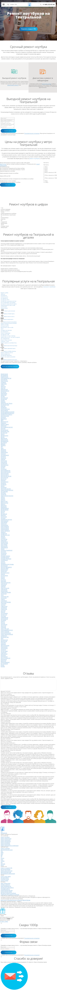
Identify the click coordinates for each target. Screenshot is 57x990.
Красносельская (5, 473)
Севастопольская (5, 588)
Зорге (2, 448)
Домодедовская (4, 441)
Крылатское (3, 479)
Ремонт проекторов (5, 840)
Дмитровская (4, 438)
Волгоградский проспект (7, 427)
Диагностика (3, 164)
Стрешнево (3, 603)
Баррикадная (4, 393)
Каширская (3, 458)
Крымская (3, 480)
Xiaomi (2, 865)
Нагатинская (4, 516)
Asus (2, 854)
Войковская (3, 425)
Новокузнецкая (4, 525)
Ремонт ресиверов (5, 842)
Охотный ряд (4, 539)
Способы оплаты (5, 879)
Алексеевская (4, 379)
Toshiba (2, 861)
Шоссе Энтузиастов (5, 658)
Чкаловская (3, 652)
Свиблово (3, 586)
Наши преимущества (6, 886)
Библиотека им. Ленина (6, 403)
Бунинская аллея (5, 416)
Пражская (3, 563)
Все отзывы (8, 807)
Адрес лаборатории (5, 883)
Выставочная (4, 432)
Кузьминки (3, 483)
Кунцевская (3, 484)
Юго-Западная (4, 663)
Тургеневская (4, 624)
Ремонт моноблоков (6, 841)
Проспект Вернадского (6, 567)
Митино (3, 512)
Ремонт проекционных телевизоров (9, 845)
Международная (5, 508)
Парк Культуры (4, 543)
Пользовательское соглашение (32, 133)
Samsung (3, 863)
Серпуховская (4, 591)
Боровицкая (4, 407)
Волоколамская (4, 430)
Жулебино (3, 445)
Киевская (3, 459)
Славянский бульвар (6, 592)
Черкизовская (4, 647)
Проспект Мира (4, 568)
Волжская (3, 428)
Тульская (3, 623)
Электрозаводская (5, 662)
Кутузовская (3, 487)
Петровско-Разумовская (6, 550)
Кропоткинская (4, 477)
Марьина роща (4, 502)
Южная (2, 665)
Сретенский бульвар (6, 602)
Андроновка (4, 383)
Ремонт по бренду (5, 848)
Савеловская (4, 584)
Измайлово (3, 451)
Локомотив (3, 494)
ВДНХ (2, 420)
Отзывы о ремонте (5, 884)
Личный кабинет (18, 1)
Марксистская (4, 501)
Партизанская (4, 546)
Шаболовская (4, 654)
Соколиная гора (4, 596)
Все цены (8, 184)
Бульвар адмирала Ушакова (7, 411)
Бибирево (3, 402)
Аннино (3, 385)
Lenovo (2, 858)
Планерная (3, 554)
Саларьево (3, 585)
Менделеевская (4, 509)
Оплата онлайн (4, 880)
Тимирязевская (4, 617)
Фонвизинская (4, 640)
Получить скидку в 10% (28, 29)
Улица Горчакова (5, 631)
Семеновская (4, 589)
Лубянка (3, 497)
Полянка (3, 561)
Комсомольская (4, 465)
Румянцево (3, 581)
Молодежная (4, 514)
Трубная (3, 621)
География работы (5, 889)
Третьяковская (4, 619)
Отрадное (3, 537)
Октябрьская (4, 533)
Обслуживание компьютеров (8, 873)
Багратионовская (5, 390)
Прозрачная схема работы (7, 887)
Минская (3, 511)
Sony (2, 859)
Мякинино (3, 515)
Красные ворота (5, 474)
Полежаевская (4, 560)
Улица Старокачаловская (7, 634)
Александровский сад (6, 378)
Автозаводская (4, 375)
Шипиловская (4, 656)
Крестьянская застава (6, 476)
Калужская (3, 453)
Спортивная (4, 600)
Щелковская (4, 659)
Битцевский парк (5, 404)
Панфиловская (4, 542)
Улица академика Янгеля (7, 630)
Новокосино (4, 523)
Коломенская (4, 463)
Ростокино (3, 579)
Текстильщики (4, 613)
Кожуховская (4, 462)
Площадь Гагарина (5, 556)
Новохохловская (5, 528)
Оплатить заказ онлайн (6, 1)
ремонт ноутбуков (35, 158)
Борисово (3, 406)
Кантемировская (5, 455)
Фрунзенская (4, 641)
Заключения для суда (6, 872)
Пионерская (4, 553)
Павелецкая (4, 540)
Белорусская (4, 399)
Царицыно (3, 644)
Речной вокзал (4, 575)
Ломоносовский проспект (7, 495)
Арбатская (3, 386)
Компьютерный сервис (6, 891)
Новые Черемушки (5, 530)
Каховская (3, 456)
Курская (3, 486)
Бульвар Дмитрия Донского (7, 413)
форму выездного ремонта (12, 85)
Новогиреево (4, 522)
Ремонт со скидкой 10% (6, 868)
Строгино (3, 605)
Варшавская (4, 418)
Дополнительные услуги (7, 849)
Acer (2, 851)
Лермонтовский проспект (7, 490)
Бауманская (3, 395)
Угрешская (3, 627)
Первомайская (4, 547)
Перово (2, 549)
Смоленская (4, 593)
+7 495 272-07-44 (49, 4)
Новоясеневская (5, 529)
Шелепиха (3, 655)
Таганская (3, 610)
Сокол (2, 595)
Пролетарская (4, 565)
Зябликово (3, 449)
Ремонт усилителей (5, 844)
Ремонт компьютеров (6, 838)
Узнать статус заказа (6, 876)
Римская (3, 578)
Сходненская (4, 609)
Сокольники (4, 598)
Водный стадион (5, 424)
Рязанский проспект (6, 582)
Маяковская (3, 505)
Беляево (3, 400)
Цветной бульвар (5, 645)
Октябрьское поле (5, 535)
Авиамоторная (4, 374)
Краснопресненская (5, 472)
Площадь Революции (6, 558)
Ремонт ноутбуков (5, 837)
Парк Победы (4, 544)
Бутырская (3, 417)
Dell (2, 862)
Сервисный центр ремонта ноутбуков (10, 894)
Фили (2, 638)
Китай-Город (4, 460)
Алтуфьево (3, 382)
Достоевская (4, 442)
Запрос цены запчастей (6, 870)
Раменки (3, 574)
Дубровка (3, 444)
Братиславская (4, 410)
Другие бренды (26, 900)
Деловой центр (4, 435)
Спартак (3, 599)
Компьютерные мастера (7, 890)
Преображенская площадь (7, 564)
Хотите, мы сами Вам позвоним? (10, 366)
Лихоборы (3, 493)
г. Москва (52, 1)
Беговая (3, 396)
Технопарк (3, 616)
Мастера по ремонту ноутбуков (8, 893)
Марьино (3, 504)
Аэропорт (3, 388)
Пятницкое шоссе (5, 572)
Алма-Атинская (4, 381)
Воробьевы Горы (5, 431)
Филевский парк (5, 637)
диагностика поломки (46, 83)
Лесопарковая (4, 491)
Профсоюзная (4, 570)
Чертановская (4, 648)
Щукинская (3, 660)
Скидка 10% (13, 4)
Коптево (3, 467)
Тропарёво (3, 620)
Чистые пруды (4, 651)
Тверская (3, 612)
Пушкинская (4, 571)
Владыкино (3, 423)
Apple (2, 852)
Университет (4, 635)
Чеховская (3, 649)
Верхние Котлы (4, 421)
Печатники (3, 551)
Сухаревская (4, 607)
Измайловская (4, 452)
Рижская (3, 577)
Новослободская (5, 526)
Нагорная (3, 518)
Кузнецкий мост (4, 481)
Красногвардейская (5, 470)
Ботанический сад (5, 409)
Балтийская (3, 392)
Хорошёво (3, 642)
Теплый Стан (4, 614)
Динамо (3, 437)
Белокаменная (4, 397)
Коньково (3, 466)
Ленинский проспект (6, 488)
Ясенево (3, 666)
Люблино (3, 500)
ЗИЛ (2, 446)
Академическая (4, 376)
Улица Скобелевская (6, 633)
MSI (1, 855)
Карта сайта (3, 900)
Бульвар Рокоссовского (6, 414)
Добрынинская (4, 439)
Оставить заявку (4, 921)
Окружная (3, 532)
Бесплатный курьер (5, 869)
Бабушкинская (4, 389)
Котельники (4, 469)
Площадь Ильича (5, 557)
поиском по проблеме (49, 287)
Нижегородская (4, 521)
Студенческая (4, 606)
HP (1, 856)
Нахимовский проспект (6, 519)
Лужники (3, 498)
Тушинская (3, 626)
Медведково (4, 507)
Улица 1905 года (5, 628)
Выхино (3, 434)
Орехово (3, 536)
